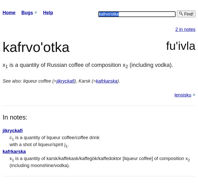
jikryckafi (66, 81)
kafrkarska (106, 81)
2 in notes (185, 29)
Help (48, 12)
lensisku (183, 95)
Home (9, 12)
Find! (186, 13)
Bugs (27, 12)
